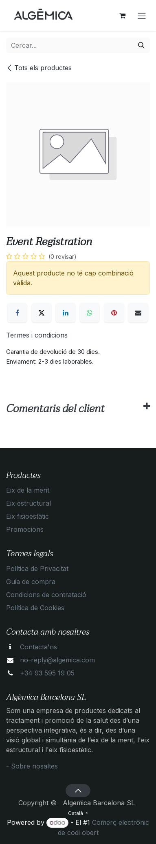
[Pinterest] (114, 312)
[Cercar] (141, 45)
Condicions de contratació (46, 595)
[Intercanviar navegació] (142, 15)
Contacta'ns (38, 647)
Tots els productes (39, 68)
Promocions (25, 529)
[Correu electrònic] (138, 312)
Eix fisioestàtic (27, 516)
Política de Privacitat (37, 568)
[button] (78, 790)
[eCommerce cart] (122, 15)
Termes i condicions (37, 335)
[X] (41, 312)
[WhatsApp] (89, 312)
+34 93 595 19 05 (47, 673)
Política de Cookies (35, 608)
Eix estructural (28, 503)
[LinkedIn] (65, 312)
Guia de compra (30, 581)
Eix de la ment (27, 490)
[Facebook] (17, 312)
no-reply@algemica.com (57, 660)
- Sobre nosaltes (32, 766)
